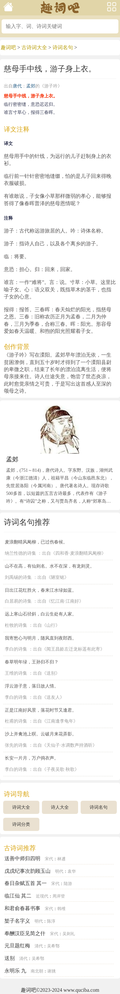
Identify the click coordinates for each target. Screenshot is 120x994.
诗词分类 (21, 824)
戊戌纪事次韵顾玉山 (27, 871)
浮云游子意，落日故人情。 (32, 686)
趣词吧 (8, 47)
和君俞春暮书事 (22, 908)
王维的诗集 (16, 673)
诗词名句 (62, 47)
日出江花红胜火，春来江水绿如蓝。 (40, 590)
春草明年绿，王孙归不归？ (32, 661)
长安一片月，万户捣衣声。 (32, 758)
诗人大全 (60, 807)
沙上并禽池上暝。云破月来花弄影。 (40, 733)
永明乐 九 (15, 970)
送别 (9, 958)
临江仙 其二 (17, 895)
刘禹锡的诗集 (18, 577)
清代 (39, 946)
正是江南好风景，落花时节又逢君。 (40, 710)
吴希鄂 (53, 946)
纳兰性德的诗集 (20, 553)
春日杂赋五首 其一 (25, 883)
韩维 (61, 909)
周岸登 (58, 896)
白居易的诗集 (18, 601)
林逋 (61, 859)
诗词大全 (21, 807)
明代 (59, 871)
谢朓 (51, 971)
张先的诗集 (16, 745)
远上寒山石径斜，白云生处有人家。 (40, 613)
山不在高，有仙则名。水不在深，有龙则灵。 (49, 566)
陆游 (68, 883)
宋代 (49, 859)
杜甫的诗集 (16, 721)
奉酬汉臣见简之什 (24, 933)
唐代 (17, 86)
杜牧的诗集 (16, 625)
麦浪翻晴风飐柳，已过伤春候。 (36, 541)
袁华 (72, 871)
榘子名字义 (17, 921)
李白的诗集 (16, 649)
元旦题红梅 (17, 945)
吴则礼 (68, 934)
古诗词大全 (34, 47)
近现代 (42, 896)
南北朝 (37, 971)
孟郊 (30, 86)
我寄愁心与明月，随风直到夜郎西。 (40, 638)
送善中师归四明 (22, 858)
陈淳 (51, 921)
